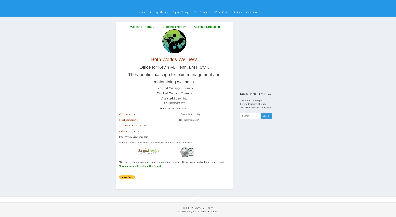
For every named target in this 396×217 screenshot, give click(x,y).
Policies (238, 12)
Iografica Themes (209, 211)
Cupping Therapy (181, 12)
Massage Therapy (159, 12)
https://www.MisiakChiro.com (133, 136)
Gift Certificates (222, 12)
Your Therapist (201, 12)
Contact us (251, 12)
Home (142, 12)
